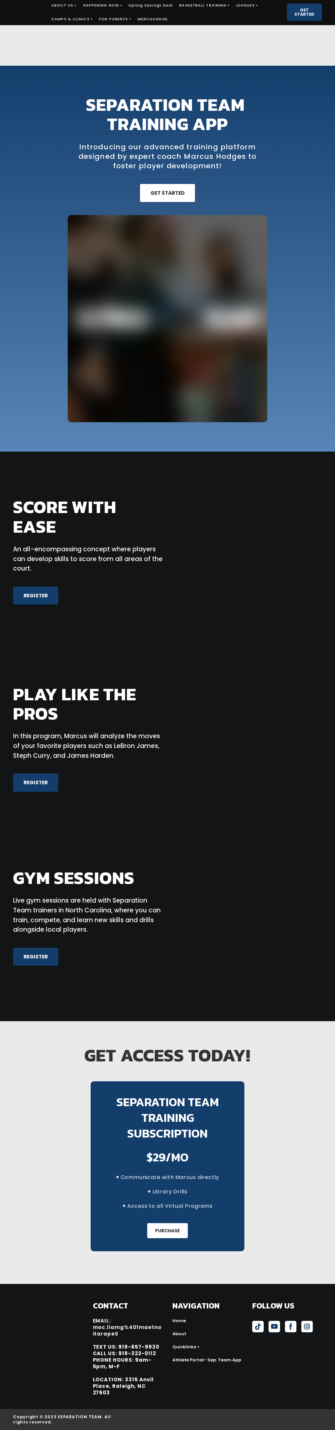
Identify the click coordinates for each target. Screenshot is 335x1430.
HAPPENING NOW (101, 5)
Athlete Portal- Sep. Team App (206, 1360)
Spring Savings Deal (151, 5)
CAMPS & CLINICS (70, 19)
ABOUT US (62, 5)
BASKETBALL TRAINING (202, 5)
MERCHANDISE (153, 19)
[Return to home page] (27, 12)
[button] (304, 12)
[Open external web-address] (287, 1419)
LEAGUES (245, 5)
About (179, 1334)
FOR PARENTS (113, 19)
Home (179, 1321)
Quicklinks (184, 1347)
